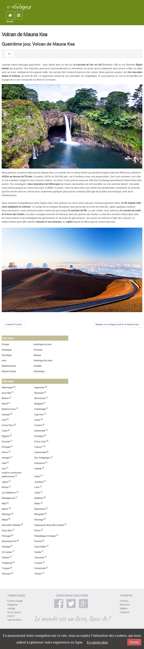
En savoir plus (97, 642)
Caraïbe (38, 365)
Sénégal (6, 546)
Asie (4, 360)
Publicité (124, 612)
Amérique (7, 349)
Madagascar (8, 498)
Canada (6, 414)
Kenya (5, 487)
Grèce (5, 452)
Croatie (38, 425)
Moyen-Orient (9, 371)
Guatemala (40, 452)
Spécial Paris (14, 619)
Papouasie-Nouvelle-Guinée (49, 525)
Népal (5, 519)
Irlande (38, 468)
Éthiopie (6, 447)
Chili (4, 420)
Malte (37, 503)
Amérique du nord (43, 360)
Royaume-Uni (9, 541)
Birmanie (39, 393)
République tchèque (45, 536)
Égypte (5, 436)
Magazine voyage (12, 606)
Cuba (4, 430)
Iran (4, 468)
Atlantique (39, 371)
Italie (37, 476)
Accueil (9, 21)
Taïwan (5, 557)
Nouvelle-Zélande (11, 525)
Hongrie (6, 457)
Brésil (5, 403)
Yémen (38, 573)
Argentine (39, 387)
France (38, 447)
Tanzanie (39, 557)
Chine (37, 420)
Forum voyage (15, 600)
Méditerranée (9, 365)
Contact (124, 600)
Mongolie (39, 514)
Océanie (38, 349)
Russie (38, 541)
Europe (5, 344)
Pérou (37, 530)
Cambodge (40, 409)
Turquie (6, 568)
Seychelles (40, 546)
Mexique (6, 514)
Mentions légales (125, 606)
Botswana (39, 398)
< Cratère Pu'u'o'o (13, 324)
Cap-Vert (39, 414)
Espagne (39, 436)
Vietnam (6, 573)
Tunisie (38, 563)
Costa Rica (8, 425)
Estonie (6, 441)
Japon (5, 481)
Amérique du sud (42, 344)
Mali (4, 503)
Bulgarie (38, 403)
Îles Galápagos (42, 457)
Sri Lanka (7, 552)
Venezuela (40, 568)
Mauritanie (40, 508)
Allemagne (7, 387)
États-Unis (40, 441)
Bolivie (5, 398)
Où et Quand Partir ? (14, 614)
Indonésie (39, 463)
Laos (37, 487)
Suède (37, 552)
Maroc (5, 508)
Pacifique (7, 355)
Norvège (38, 519)
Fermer (134, 642)
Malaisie (38, 498)
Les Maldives (9, 492)
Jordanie (39, 481)
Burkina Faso (9, 409)
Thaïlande (7, 563)
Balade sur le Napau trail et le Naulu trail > (117, 324)
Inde (4, 463)
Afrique (37, 355)
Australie (6, 393)
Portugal (6, 536)
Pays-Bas (7, 530)
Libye (37, 492)
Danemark (39, 430)
